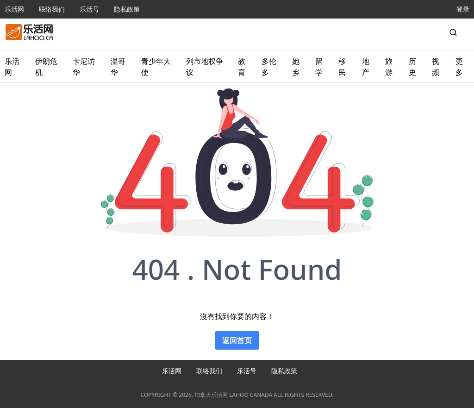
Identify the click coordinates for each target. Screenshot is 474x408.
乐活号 (89, 9)
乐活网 (14, 9)
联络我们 (52, 9)
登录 (462, 9)
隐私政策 (127, 9)
